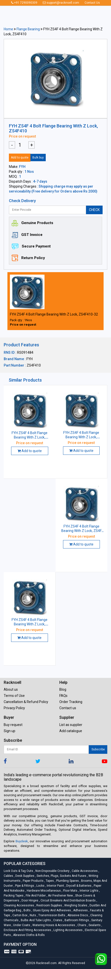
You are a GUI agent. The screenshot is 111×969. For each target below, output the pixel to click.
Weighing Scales (75, 905)
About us (11, 689)
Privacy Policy (14, 708)
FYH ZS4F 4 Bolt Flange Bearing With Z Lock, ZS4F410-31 (81, 437)
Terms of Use (14, 696)
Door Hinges (29, 900)
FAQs (63, 696)
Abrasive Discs (77, 915)
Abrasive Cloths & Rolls (28, 935)
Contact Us (92, 2)
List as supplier (70, 725)
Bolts (26, 910)
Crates (57, 920)
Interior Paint (55, 885)
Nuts (32, 915)
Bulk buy (38, 157)
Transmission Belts (51, 915)
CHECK (94, 210)
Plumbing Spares (67, 880)
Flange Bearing (28, 29)
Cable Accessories (84, 871)
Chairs (81, 925)
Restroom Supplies (49, 905)
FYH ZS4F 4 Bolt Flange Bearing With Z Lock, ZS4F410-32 (54, 314)
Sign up (9, 731)
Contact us (67, 708)
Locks (40, 885)
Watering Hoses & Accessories (53, 925)
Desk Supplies (24, 876)
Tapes (49, 880)
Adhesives (80, 910)
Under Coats (21, 925)
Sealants (94, 925)
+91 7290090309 (24, 2)
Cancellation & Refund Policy (26, 702)
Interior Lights (88, 890)
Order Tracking (70, 702)
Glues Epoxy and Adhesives (51, 910)
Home (8, 29)
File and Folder (35, 895)
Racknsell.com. (46, 963)
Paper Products (32, 880)
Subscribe (98, 749)
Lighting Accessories (67, 930)
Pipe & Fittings (24, 885)
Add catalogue (70, 731)
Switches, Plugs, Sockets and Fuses (61, 876)
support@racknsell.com (61, 2)
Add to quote (19, 157)
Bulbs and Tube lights (35, 920)
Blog (62, 689)
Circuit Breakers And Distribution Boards (67, 900)
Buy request (13, 725)
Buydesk (22, 841)
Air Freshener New (60, 895)
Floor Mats (70, 890)
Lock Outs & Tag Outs (19, 871)
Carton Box (19, 915)
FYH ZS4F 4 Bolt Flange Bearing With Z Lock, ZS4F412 (29, 624)
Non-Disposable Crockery (52, 871)
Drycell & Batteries (78, 885)
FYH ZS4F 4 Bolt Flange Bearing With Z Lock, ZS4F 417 (81, 530)
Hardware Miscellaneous (43, 890)
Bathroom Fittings (76, 920)
